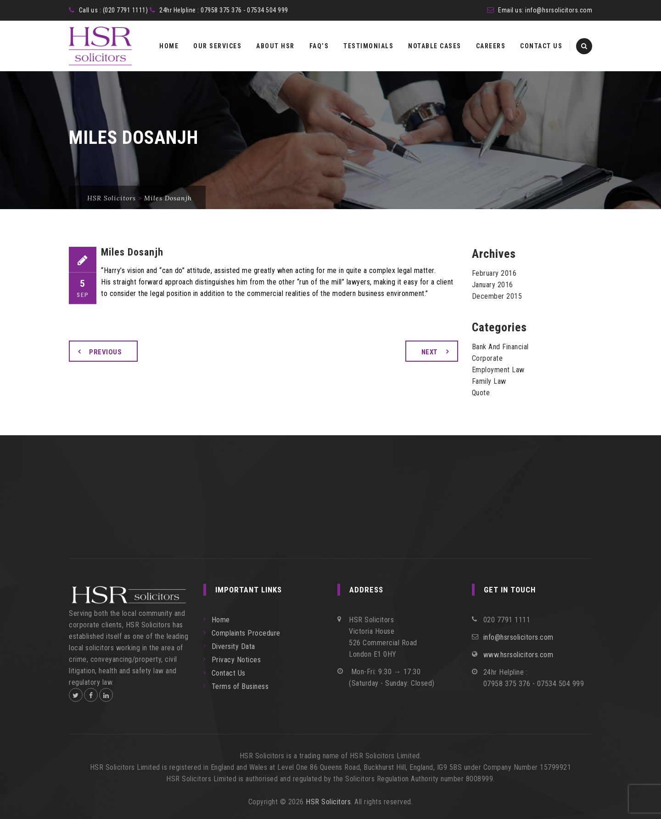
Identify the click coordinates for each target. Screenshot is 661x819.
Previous (105, 352)
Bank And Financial (500, 346)
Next (429, 352)
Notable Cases (434, 46)
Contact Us (541, 46)
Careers (491, 46)
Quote (481, 392)
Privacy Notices (236, 659)
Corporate (487, 358)
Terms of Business (240, 686)
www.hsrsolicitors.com (518, 654)
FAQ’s (319, 46)
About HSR (275, 46)
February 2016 (494, 273)
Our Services (217, 46)
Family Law (489, 381)
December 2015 (497, 296)
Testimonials (368, 46)
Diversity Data (233, 646)
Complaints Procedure (246, 633)
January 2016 (492, 284)
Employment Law (498, 369)
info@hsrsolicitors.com (558, 10)
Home (169, 46)
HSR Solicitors (328, 801)
